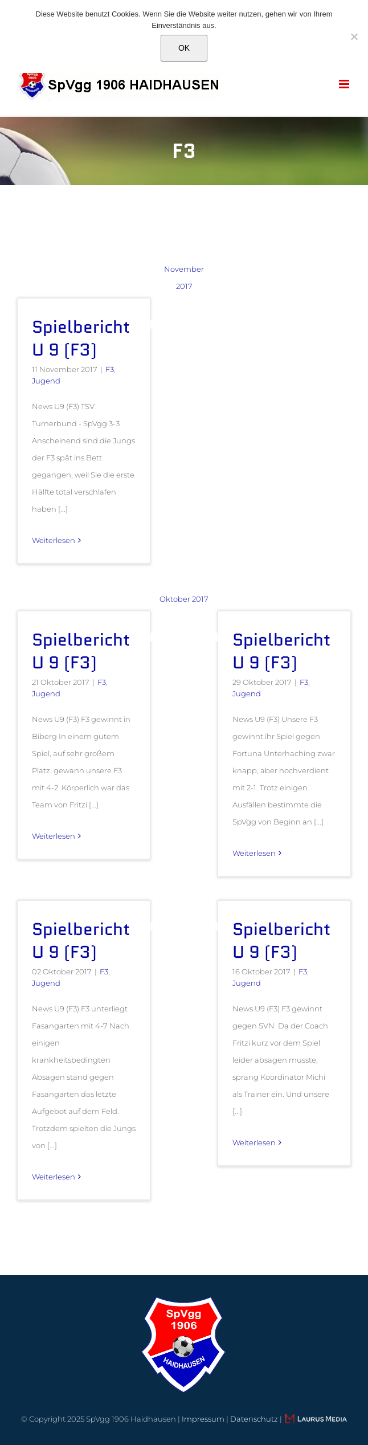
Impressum (203, 1418)
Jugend (46, 380)
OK (184, 47)
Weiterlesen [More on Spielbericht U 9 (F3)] (53, 540)
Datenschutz (254, 1418)
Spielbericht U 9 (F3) (81, 338)
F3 (109, 369)
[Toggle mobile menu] (345, 84)
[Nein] (353, 36)
